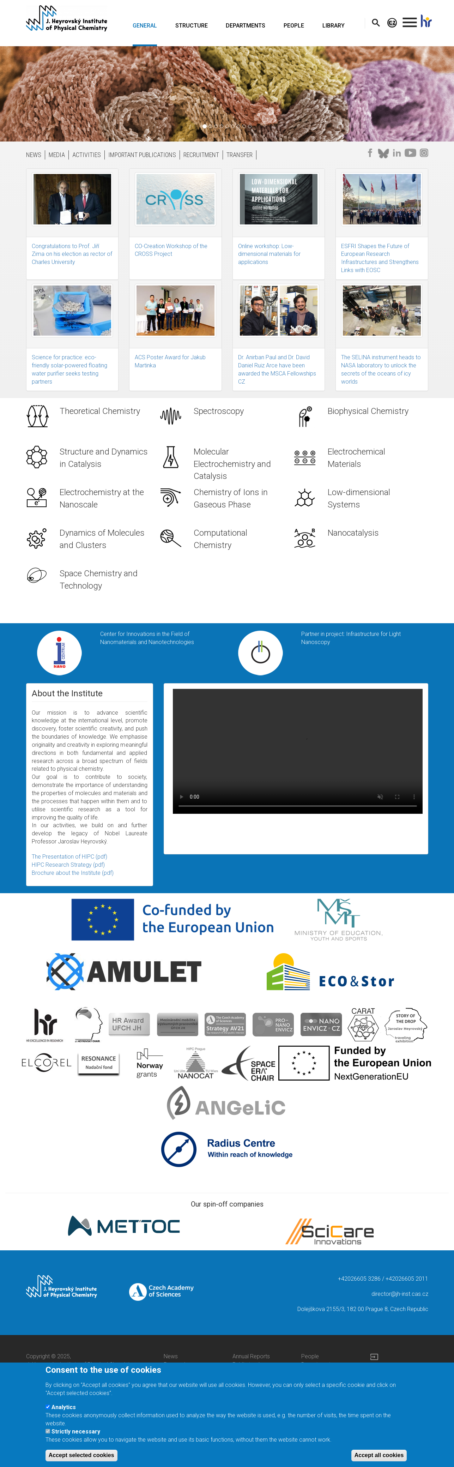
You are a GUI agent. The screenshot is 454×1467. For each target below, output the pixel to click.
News (171, 1356)
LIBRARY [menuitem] (333, 25)
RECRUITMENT (201, 154)
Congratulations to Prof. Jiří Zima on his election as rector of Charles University (72, 254)
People (310, 1356)
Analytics (64, 1407)
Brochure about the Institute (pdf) (73, 873)
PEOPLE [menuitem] (294, 25)
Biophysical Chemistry (368, 411)
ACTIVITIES (86, 154)
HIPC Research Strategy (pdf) (68, 864)
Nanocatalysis (353, 533)
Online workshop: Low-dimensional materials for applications (269, 254)
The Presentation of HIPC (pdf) (69, 856)
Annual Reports (251, 1356)
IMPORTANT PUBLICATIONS (142, 154)
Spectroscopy (219, 411)
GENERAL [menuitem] (145, 25)
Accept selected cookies (81, 1455)
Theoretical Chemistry (100, 411)
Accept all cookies (379, 1455)
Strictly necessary (76, 1431)
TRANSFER (239, 154)
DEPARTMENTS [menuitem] (245, 25)
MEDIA (57, 154)
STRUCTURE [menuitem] (191, 25)
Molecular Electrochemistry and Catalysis (232, 464)
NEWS (33, 154)
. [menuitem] (410, 19)
